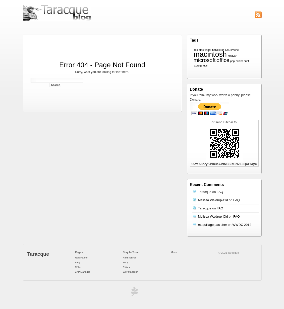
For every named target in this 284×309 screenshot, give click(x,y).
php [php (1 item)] (232, 61)
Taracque (204, 192)
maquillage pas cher (212, 225)
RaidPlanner (82, 257)
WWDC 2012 (241, 225)
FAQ (220, 192)
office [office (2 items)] (223, 60)
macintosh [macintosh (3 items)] (210, 54)
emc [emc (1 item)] (201, 49)
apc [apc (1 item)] (196, 49)
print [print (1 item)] (246, 61)
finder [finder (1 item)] (208, 49)
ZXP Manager (82, 271)
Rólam (78, 267)
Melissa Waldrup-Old (213, 200)
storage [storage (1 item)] (198, 65)
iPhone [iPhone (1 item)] (234, 49)
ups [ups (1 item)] (205, 65)
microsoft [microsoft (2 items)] (205, 60)
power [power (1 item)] (239, 61)
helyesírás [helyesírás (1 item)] (218, 49)
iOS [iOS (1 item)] (227, 49)
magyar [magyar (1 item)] (232, 55)
